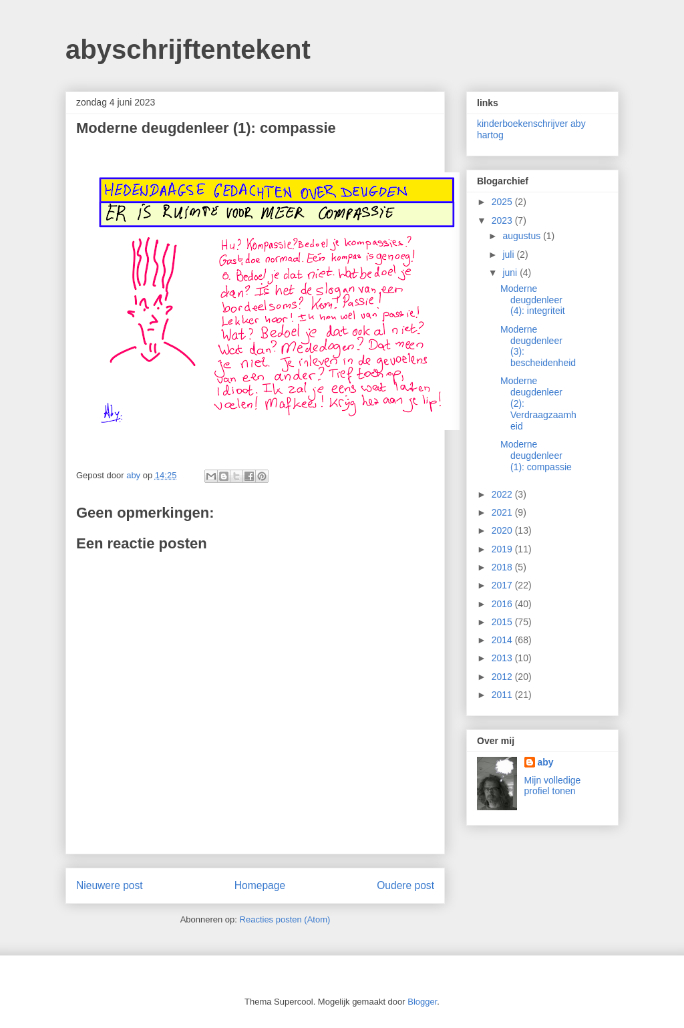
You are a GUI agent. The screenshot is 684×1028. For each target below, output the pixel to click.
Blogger (422, 1002)
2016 (503, 603)
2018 (503, 567)
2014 (503, 640)
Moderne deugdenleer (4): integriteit (532, 300)
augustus (522, 235)
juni (511, 272)
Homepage (259, 885)
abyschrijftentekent (188, 49)
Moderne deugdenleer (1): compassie (536, 455)
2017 (503, 585)
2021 (503, 512)
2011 (503, 694)
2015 (503, 622)
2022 (503, 494)
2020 (503, 530)
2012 (503, 676)
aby (546, 762)
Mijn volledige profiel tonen (552, 785)
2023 (503, 220)
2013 (503, 658)
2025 (503, 201)
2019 (503, 549)
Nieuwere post (109, 885)
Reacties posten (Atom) (285, 919)
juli (509, 254)
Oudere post (405, 885)
